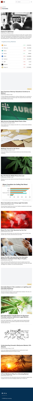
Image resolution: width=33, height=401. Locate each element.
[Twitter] (4, 393)
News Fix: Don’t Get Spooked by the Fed (13, 230)
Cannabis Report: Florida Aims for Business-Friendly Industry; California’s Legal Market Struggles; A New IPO (15, 317)
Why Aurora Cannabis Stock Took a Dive (13, 121)
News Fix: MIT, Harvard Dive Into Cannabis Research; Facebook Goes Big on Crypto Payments (14, 258)
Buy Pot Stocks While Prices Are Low (12, 175)
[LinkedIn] (6, 393)
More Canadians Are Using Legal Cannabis (14, 203)
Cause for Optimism (7, 31)
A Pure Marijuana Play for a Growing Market (15, 374)
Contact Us (4, 395)
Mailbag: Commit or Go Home (10, 148)
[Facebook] (2, 393)
